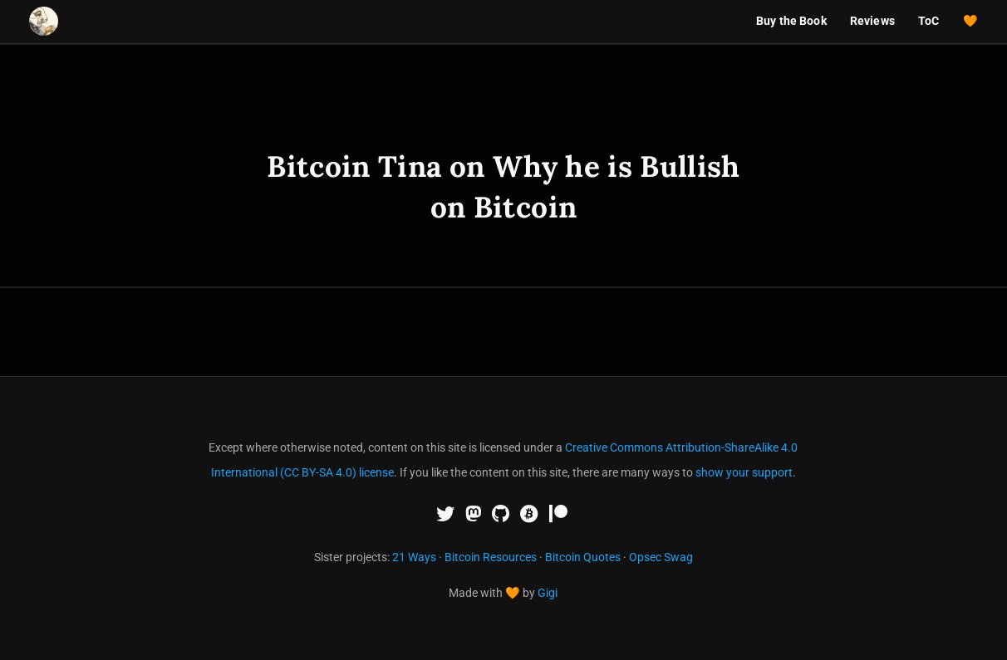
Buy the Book (791, 20)
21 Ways (414, 557)
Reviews (872, 20)
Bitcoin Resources (491, 557)
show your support (744, 472)
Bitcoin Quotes (583, 557)
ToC (928, 20)
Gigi (548, 592)
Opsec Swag (661, 557)
